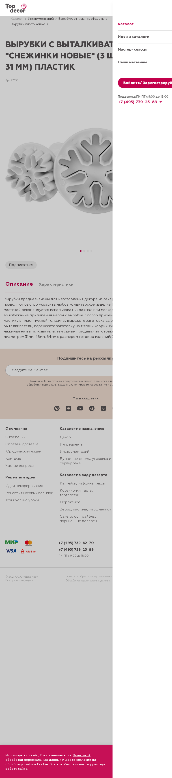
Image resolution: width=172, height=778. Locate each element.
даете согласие (78, 759)
